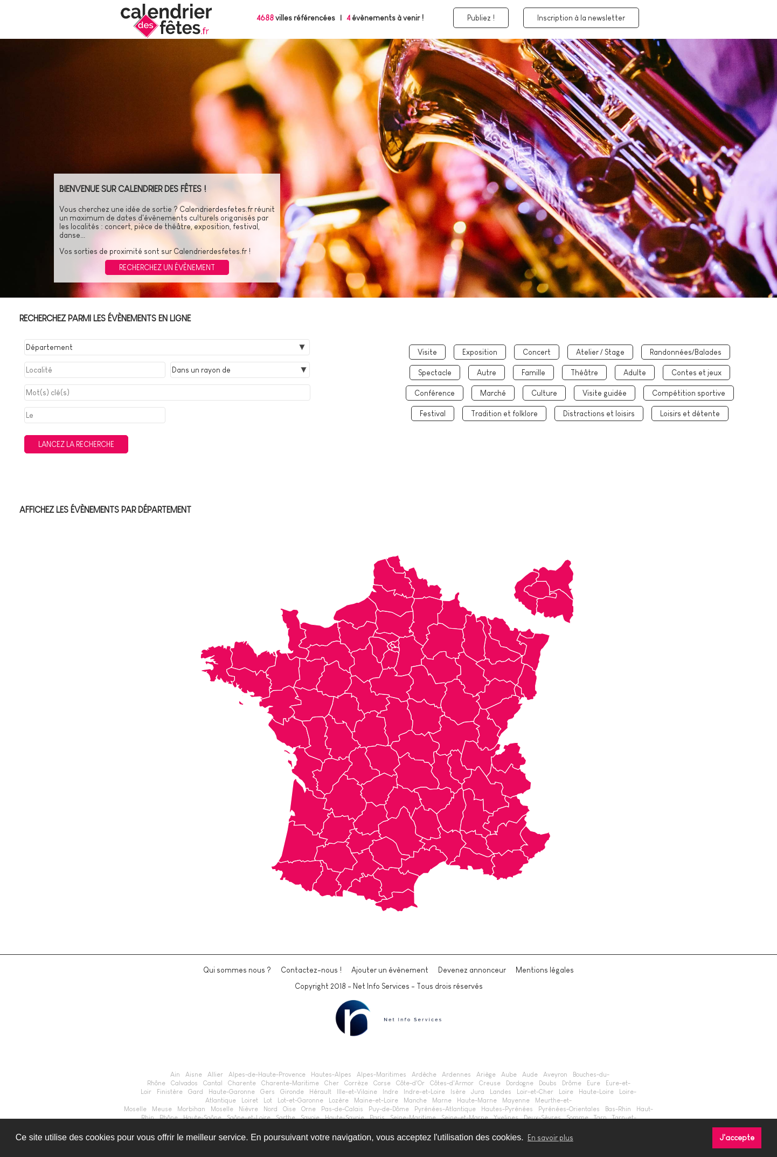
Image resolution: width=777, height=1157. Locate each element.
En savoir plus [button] (550, 1137)
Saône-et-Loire (248, 1117)
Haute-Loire (596, 1092)
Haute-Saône (202, 1117)
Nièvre (248, 1109)
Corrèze (356, 1083)
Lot (267, 1100)
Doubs (548, 1083)
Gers (267, 1092)
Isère (458, 1092)
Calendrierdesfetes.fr (216, 209)
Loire (566, 1092)
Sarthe (285, 1117)
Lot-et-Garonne (300, 1100)
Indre (390, 1092)
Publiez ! (481, 17)
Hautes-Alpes (331, 1074)
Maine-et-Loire (376, 1100)
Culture (544, 393)
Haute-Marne (477, 1100)
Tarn (600, 1117)
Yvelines (506, 1117)
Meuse (162, 1109)
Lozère (339, 1100)
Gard (195, 1092)
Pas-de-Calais (342, 1109)
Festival (433, 413)
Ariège (486, 1074)
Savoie (310, 1117)
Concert (537, 352)
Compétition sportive (688, 393)
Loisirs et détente (690, 413)
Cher (331, 1083)
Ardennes (456, 1074)
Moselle (222, 1109)
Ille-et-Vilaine (357, 1092)
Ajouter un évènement (389, 970)
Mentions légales (545, 970)
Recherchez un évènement (167, 267)
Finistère (170, 1092)
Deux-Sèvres (542, 1117)
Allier (215, 1074)
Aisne (193, 1074)
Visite (427, 352)
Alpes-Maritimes (381, 1074)
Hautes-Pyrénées (507, 1109)
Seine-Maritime (413, 1117)
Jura (477, 1092)
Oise (289, 1109)
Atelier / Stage (600, 352)
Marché (493, 393)
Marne (442, 1100)
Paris (377, 1117)
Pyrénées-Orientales (569, 1109)
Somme (577, 1117)
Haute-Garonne (232, 1092)
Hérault (320, 1092)
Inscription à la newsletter (581, 17)
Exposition (479, 352)
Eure (593, 1083)
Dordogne (519, 1083)
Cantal (213, 1083)
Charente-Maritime (290, 1083)
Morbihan (191, 1109)
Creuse (490, 1083)
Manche (415, 1100)
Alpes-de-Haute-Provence (267, 1074)
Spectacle (435, 372)
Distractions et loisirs (599, 413)
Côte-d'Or (410, 1083)
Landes (500, 1092)
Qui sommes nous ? (237, 970)
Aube (509, 1074)
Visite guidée (604, 393)
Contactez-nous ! (311, 970)
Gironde (292, 1092)
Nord (270, 1109)
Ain (175, 1074)
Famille (533, 372)
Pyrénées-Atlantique (445, 1109)
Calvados (184, 1083)
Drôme (571, 1083)
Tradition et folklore (504, 413)
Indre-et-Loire (424, 1092)
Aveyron (555, 1074)
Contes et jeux (696, 372)
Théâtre (584, 372)
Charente (242, 1083)
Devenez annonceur (472, 970)
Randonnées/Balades (686, 352)
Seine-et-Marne (464, 1117)
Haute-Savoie (344, 1117)
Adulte (634, 372)
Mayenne (516, 1100)
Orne (308, 1109)
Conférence (434, 393)
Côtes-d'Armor (452, 1083)
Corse (382, 1083)
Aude (530, 1074)
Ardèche (424, 1074)
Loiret (249, 1100)
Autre (486, 372)
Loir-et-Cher (535, 1092)
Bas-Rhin (618, 1109)
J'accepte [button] (737, 1137)
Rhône (168, 1117)
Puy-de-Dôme (389, 1109)
